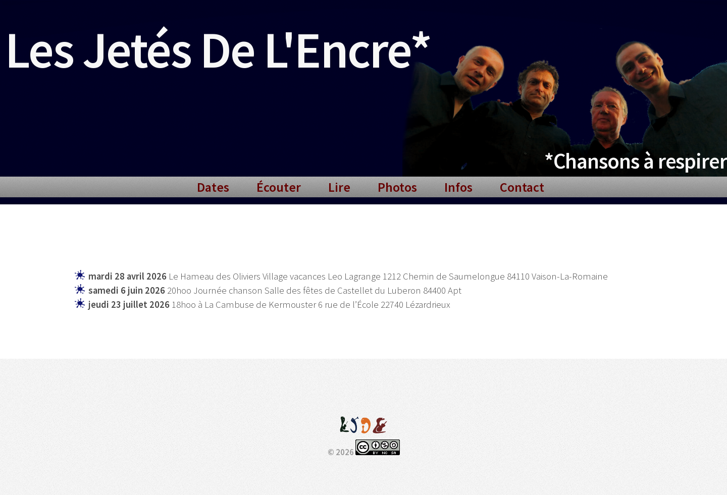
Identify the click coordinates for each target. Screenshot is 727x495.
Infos (458, 187)
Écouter (278, 187)
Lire (339, 187)
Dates (213, 187)
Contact (522, 187)
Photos (397, 187)
